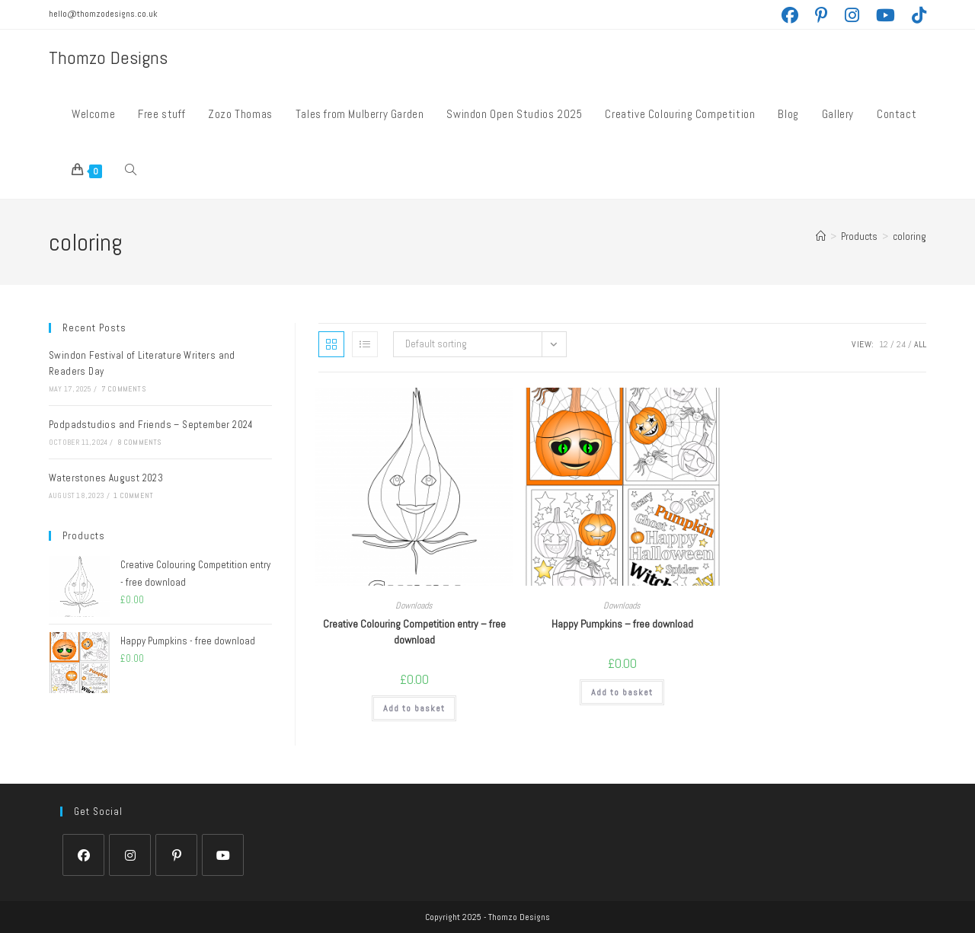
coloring (909, 236)
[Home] (821, 236)
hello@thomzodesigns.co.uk (103, 14)
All (920, 344)
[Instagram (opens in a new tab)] (860, 15)
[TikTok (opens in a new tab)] (919, 15)
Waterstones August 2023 (106, 477)
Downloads (414, 605)
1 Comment (133, 495)
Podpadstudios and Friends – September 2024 (151, 424)
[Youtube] (223, 855)
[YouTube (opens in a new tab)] (894, 15)
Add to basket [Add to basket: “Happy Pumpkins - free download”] (622, 692)
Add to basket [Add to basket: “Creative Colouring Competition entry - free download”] (414, 708)
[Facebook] (83, 855)
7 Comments (123, 389)
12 (883, 344)
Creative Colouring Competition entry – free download (414, 632)
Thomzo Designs (108, 57)
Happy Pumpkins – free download (622, 624)
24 (901, 344)
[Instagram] (130, 855)
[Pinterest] (176, 855)
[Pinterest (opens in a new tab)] (830, 15)
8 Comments (139, 442)
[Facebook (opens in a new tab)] (798, 15)
